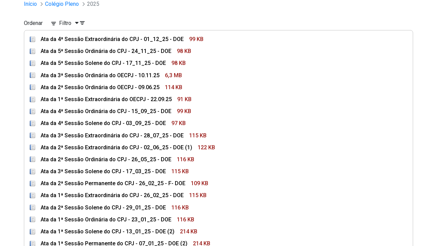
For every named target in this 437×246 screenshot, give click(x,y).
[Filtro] (70, 23)
